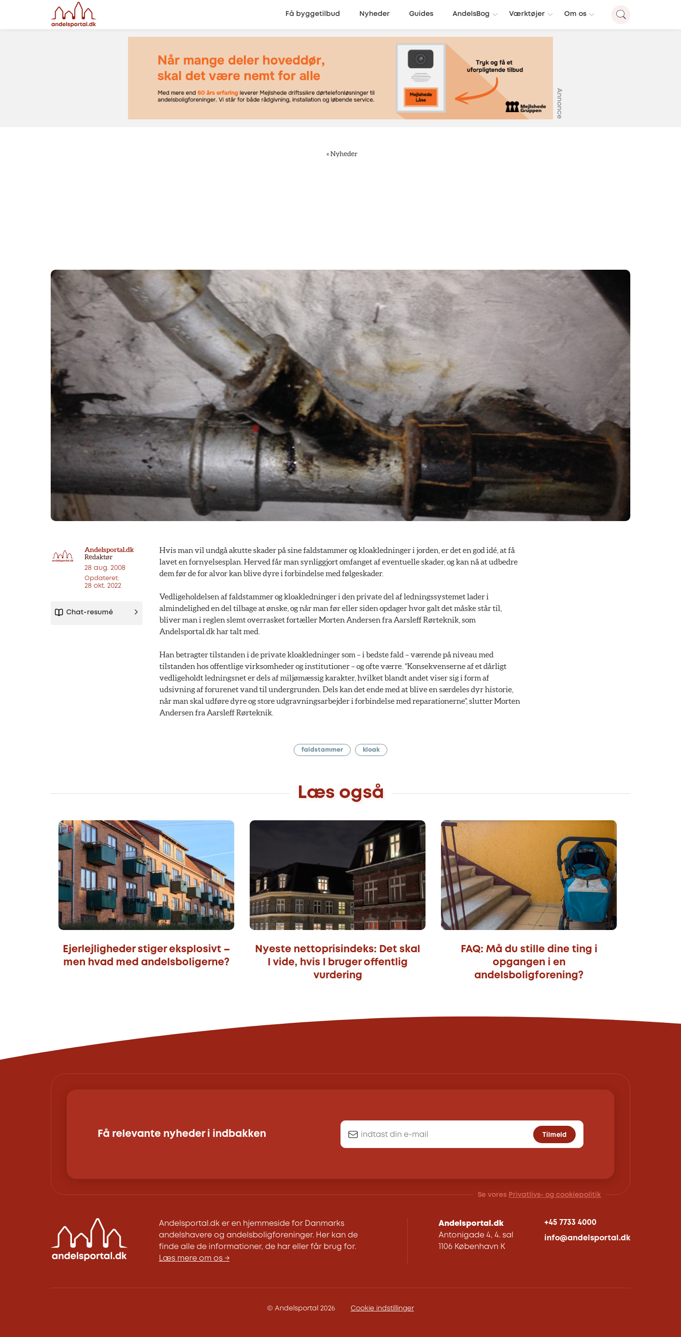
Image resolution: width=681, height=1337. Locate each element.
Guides (421, 14)
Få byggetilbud (312, 14)
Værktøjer (527, 14)
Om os (575, 14)
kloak (371, 750)
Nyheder (374, 14)
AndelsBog (471, 14)
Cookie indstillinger (382, 1308)
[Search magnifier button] (621, 15)
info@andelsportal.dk (587, 1238)
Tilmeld (554, 1135)
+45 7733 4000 (570, 1222)
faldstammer (322, 750)
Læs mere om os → (194, 1258)
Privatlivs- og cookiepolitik (555, 1195)
